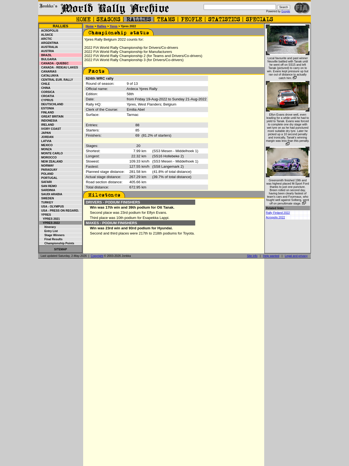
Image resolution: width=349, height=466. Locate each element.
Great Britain (52, 116)
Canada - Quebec (54, 63)
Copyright (97, 255)
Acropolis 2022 (275, 217)
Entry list (49, 231)
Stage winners (52, 235)
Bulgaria (48, 59)
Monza (46, 149)
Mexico (46, 145)
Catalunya (49, 75)
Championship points (57, 243)
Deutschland (51, 104)
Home (90, 26)
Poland (46, 173)
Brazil (46, 55)
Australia (49, 47)
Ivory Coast (50, 128)
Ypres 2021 (50, 218)
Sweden (47, 198)
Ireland (47, 124)
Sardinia (47, 190)
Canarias (48, 71)
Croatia (47, 96)
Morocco (48, 157)
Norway (47, 165)
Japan (45, 132)
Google (285, 11)
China (45, 87)
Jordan (46, 137)
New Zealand (51, 161)
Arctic (46, 38)
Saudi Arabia (51, 194)
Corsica (47, 92)
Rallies (60, 26)
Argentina (49, 42)
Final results (51, 239)
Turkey (46, 202)
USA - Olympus (52, 206)
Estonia (47, 108)
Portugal (49, 177)
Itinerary (48, 227)
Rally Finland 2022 (278, 212)
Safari (46, 182)
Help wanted (271, 255)
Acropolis (49, 30)
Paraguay (48, 169)
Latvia (46, 141)
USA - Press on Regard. (59, 210)
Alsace (46, 34)
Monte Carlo (51, 153)
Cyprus (46, 100)
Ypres (45, 214)
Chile (45, 83)
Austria (47, 51)
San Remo (48, 186)
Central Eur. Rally (56, 79)
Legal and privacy (296, 255)
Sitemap (60, 249)
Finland (47, 112)
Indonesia (48, 120)
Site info (252, 255)
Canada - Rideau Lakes (59, 67)
